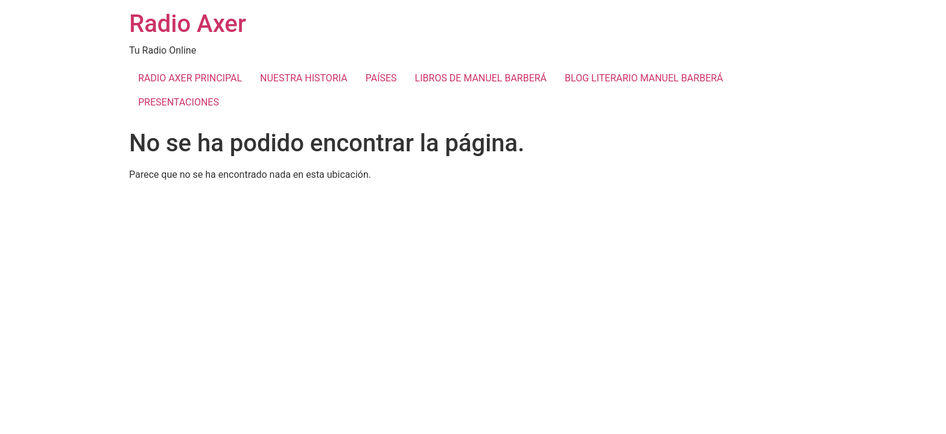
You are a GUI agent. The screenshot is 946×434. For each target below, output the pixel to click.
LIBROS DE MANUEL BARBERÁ (481, 78)
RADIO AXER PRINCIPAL (190, 78)
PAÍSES (381, 78)
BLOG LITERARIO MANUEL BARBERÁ (644, 78)
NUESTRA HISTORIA (304, 78)
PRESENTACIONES (178, 102)
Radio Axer (187, 24)
